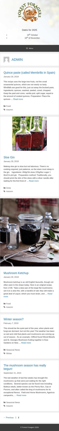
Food (8, 106)
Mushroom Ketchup (16, 273)
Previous (8, 417)
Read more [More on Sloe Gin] (34, 181)
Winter (9, 353)
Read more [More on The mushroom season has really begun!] (21, 395)
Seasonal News (13, 350)
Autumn (9, 110)
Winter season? (14, 319)
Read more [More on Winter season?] (26, 343)
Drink (8, 188)
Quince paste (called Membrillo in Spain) (29, 72)
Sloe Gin (9, 157)
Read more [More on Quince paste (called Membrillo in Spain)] (18, 99)
